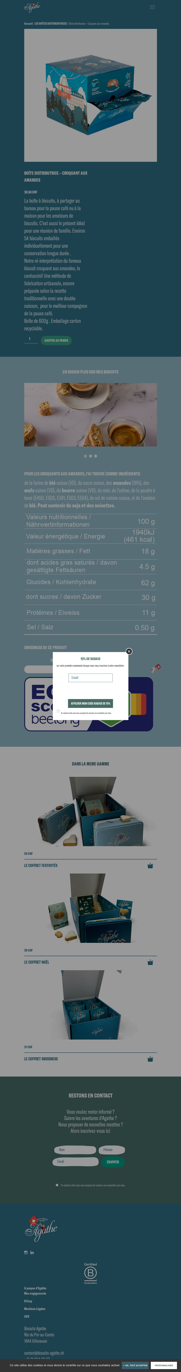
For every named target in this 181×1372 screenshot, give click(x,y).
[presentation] (86, 691)
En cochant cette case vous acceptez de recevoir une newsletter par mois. (86, 713)
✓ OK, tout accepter (135, 1365)
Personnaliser (164, 1365)
